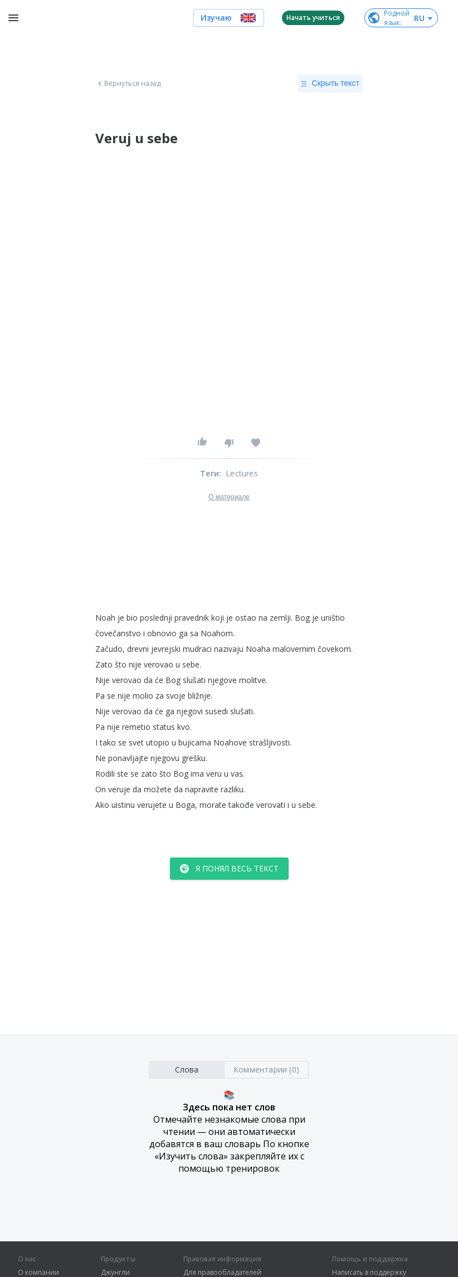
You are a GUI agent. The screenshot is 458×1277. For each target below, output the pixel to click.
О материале (229, 497)
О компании (38, 1272)
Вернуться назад (128, 83)
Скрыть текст (330, 84)
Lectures (242, 473)
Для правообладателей (222, 1272)
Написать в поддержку (369, 1272)
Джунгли (115, 1272)
